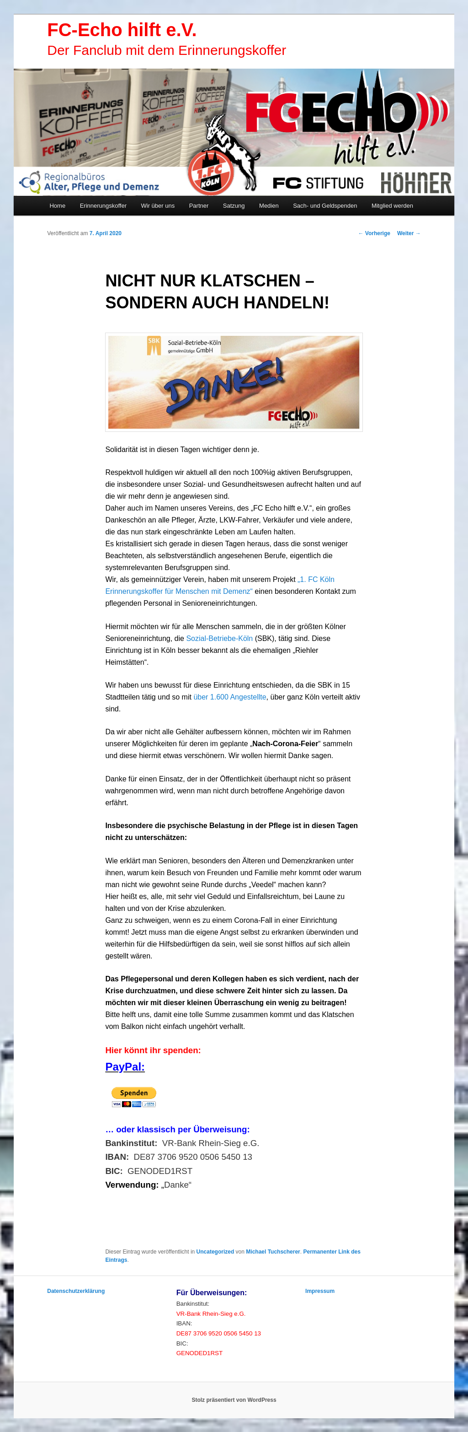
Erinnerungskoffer (103, 205)
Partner (199, 205)
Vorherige (374, 233)
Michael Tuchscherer (273, 1252)
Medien (269, 205)
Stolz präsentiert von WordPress (233, 1400)
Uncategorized (215, 1252)
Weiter (409, 233)
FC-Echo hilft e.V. (122, 30)
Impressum (320, 1291)
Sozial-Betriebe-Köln (219, 638)
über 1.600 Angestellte (229, 697)
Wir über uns (158, 205)
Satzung (234, 205)
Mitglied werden (392, 205)
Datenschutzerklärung (76, 1291)
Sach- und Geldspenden (325, 205)
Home (57, 205)
